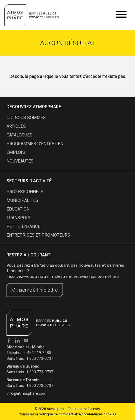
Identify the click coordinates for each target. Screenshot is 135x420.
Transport (19, 217)
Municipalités (22, 200)
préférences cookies (100, 414)
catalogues (19, 135)
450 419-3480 (39, 353)
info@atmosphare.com (26, 393)
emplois (16, 152)
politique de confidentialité (60, 414)
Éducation (18, 209)
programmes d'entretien (35, 143)
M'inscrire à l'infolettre (34, 290)
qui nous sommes (26, 117)
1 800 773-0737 (39, 358)
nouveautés (20, 161)
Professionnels (25, 191)
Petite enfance (23, 226)
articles (16, 126)
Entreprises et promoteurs (38, 235)
